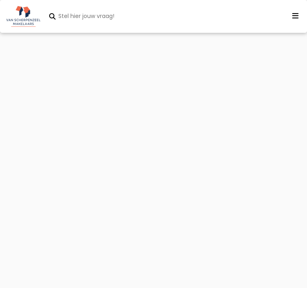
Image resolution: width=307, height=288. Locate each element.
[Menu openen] (295, 16)
